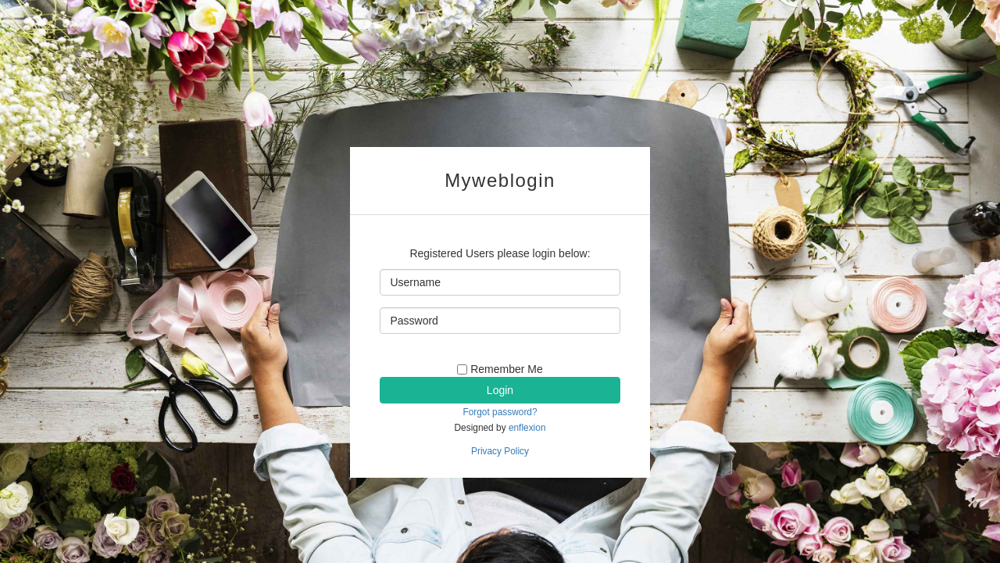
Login (500, 390)
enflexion (527, 427)
